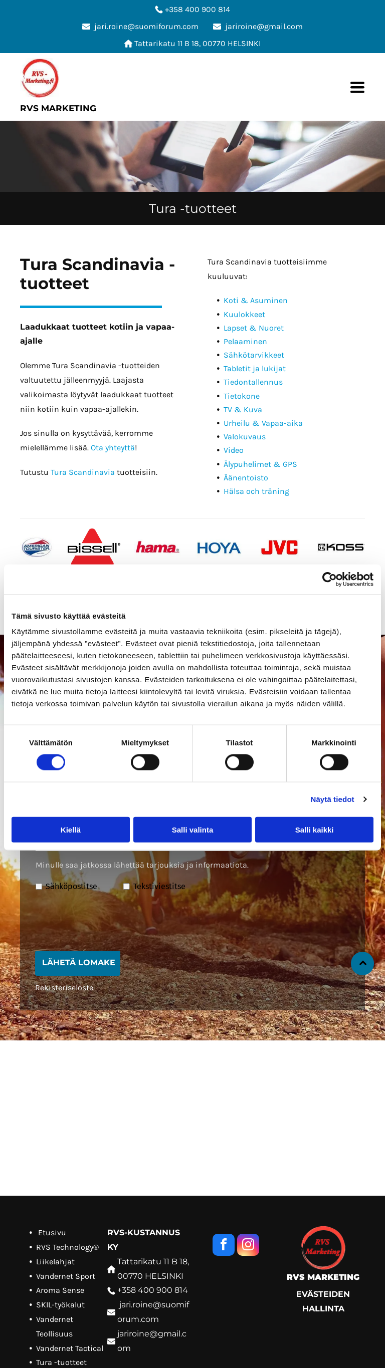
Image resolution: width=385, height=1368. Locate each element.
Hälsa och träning (256, 491)
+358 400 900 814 (197, 9)
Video (234, 450)
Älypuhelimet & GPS (260, 464)
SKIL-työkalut (60, 1304)
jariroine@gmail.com (264, 26)
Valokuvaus (245, 436)
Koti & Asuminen (256, 300)
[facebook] (224, 1246)
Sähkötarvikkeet (254, 355)
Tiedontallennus (253, 382)
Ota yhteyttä (113, 447)
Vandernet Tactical (69, 1348)
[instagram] (248, 1246)
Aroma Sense (60, 1290)
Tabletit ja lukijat (255, 368)
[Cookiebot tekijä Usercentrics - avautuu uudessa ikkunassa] (329, 579)
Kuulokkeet (244, 314)
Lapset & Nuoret (254, 328)
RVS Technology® (67, 1247)
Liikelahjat (55, 1261)
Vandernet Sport (65, 1276)
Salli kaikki (314, 829)
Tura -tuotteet (61, 1362)
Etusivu (52, 1232)
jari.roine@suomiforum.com (146, 26)
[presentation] (112, 920)
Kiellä (71, 829)
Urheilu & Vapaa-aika (263, 423)
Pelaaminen (245, 341)
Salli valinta (193, 829)
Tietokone (242, 396)
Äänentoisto (246, 477)
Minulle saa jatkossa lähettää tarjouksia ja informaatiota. (142, 865)
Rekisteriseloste (64, 987)
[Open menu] (357, 87)
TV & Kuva (243, 409)
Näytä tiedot (332, 799)
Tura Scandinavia (83, 472)
